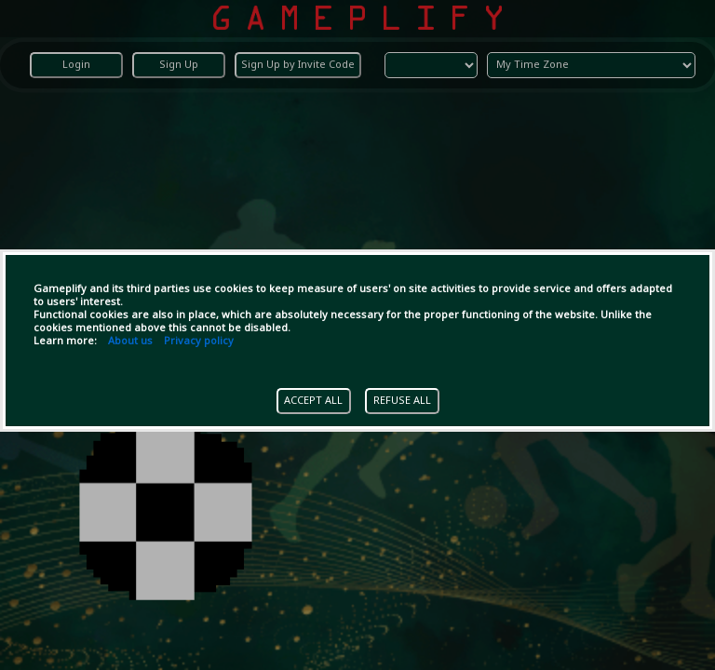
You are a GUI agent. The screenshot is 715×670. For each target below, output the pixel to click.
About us (130, 341)
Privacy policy (199, 341)
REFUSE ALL (402, 401)
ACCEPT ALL (313, 401)
